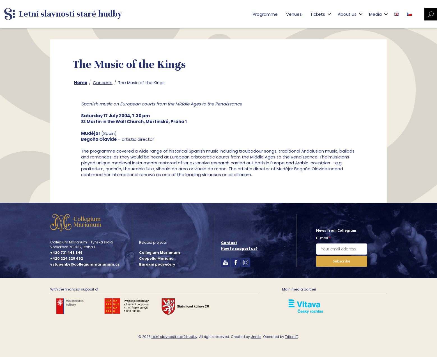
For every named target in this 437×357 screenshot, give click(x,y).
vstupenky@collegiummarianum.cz (84, 264)
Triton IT (291, 336)
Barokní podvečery (157, 264)
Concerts (102, 83)
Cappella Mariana (156, 258)
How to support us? (239, 248)
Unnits (256, 336)
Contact (229, 242)
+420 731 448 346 (66, 252)
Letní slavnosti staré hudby (174, 336)
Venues (294, 14)
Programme (265, 14)
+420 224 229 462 (66, 258)
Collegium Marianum (159, 252)
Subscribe (341, 261)
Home (80, 83)
